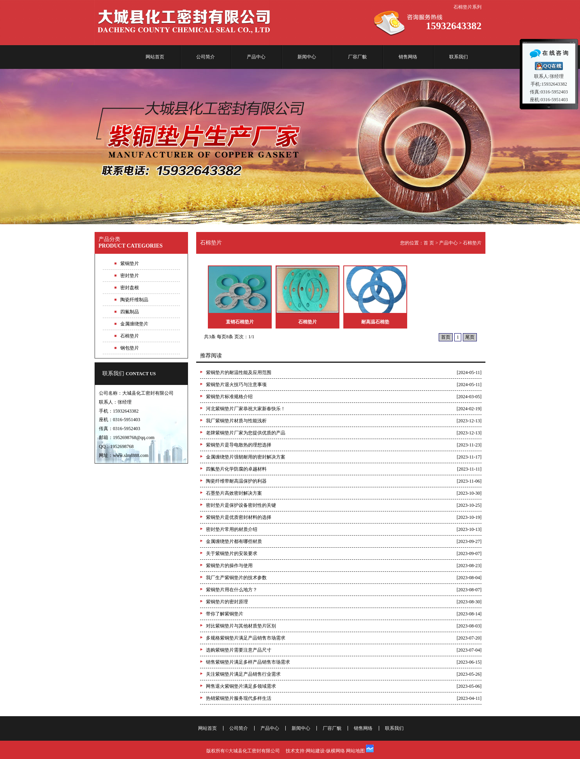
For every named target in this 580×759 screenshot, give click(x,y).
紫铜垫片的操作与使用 (229, 565)
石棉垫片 (129, 336)
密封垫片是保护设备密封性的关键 (241, 505)
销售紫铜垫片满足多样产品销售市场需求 (248, 662)
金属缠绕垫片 (134, 324)
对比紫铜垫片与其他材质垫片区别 (241, 626)
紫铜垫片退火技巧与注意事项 (236, 384)
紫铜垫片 (129, 263)
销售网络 (408, 57)
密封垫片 (129, 275)
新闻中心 (306, 57)
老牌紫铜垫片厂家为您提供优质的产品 (245, 433)
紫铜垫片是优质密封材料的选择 (238, 517)
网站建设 (315, 751)
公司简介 (205, 57)
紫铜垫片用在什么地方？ (231, 589)
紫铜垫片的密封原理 (227, 601)
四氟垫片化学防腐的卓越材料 (236, 469)
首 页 (429, 243)
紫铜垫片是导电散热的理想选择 (238, 445)
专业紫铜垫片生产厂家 (290, 146)
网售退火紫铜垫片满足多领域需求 (241, 686)
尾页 (470, 337)
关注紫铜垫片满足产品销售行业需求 (243, 674)
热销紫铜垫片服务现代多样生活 (238, 698)
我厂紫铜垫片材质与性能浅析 (236, 420)
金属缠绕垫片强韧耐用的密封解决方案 (245, 457)
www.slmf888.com (130, 455)
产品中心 (256, 57)
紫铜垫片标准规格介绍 (229, 396)
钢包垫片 (129, 348)
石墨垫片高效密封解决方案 (234, 493)
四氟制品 (129, 311)
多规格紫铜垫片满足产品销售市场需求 (245, 638)
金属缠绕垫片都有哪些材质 (234, 541)
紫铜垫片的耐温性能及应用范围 (238, 372)
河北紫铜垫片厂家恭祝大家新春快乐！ (245, 408)
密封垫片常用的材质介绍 (231, 529)
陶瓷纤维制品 (134, 299)
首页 (445, 337)
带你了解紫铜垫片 (224, 614)
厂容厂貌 (357, 57)
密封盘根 (129, 287)
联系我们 (458, 57)
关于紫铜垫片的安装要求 (231, 553)
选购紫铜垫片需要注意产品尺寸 (238, 650)
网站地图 (355, 751)
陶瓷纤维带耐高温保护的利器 (236, 481)
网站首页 (155, 57)
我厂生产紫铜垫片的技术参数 (236, 577)
